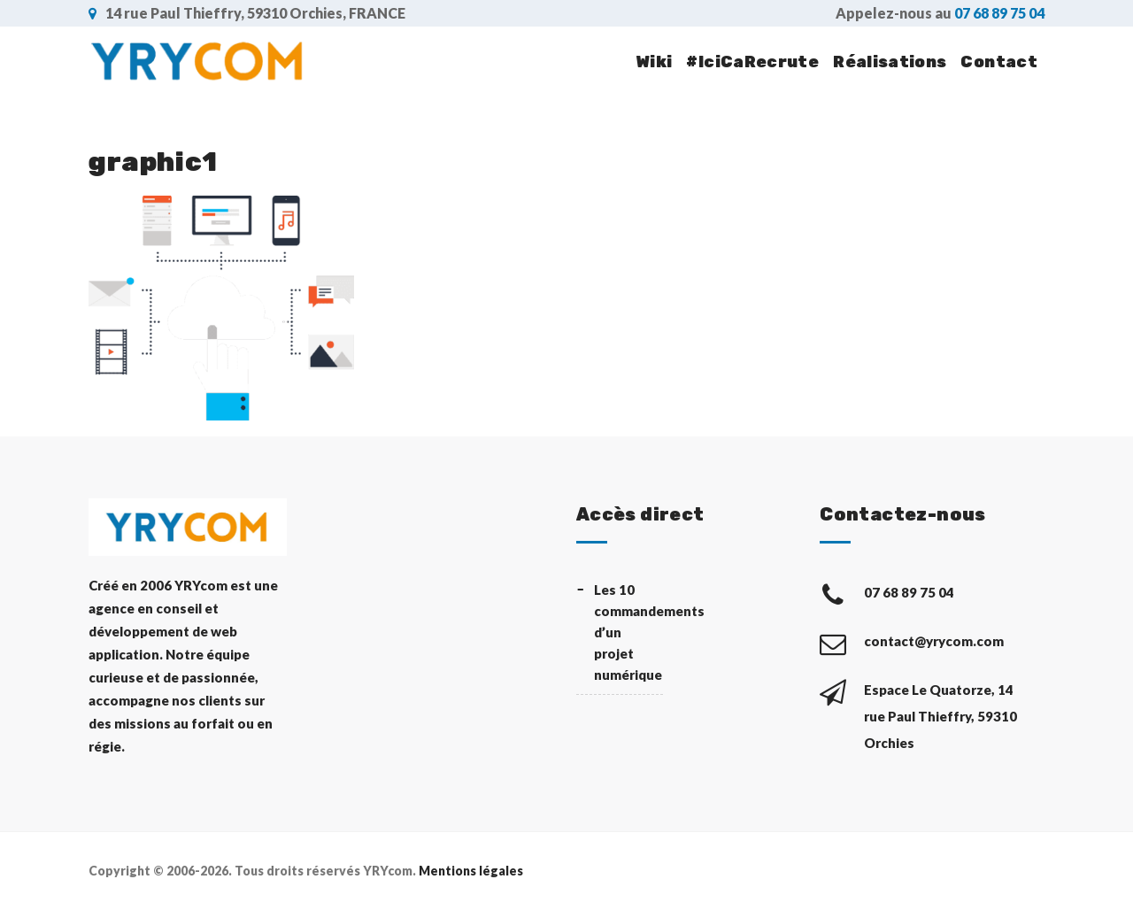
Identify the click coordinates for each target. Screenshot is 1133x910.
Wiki (654, 62)
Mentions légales (471, 870)
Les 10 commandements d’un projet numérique (628, 632)
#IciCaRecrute (752, 62)
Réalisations (889, 62)
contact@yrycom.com (935, 641)
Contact (998, 62)
